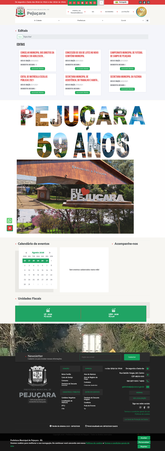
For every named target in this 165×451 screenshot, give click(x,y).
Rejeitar (144, 446)
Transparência (67, 20)
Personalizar (144, 442)
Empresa (103, 20)
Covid (52, 20)
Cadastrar (132, 357)
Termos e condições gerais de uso (137, 412)
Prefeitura (39, 20)
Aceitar (144, 438)
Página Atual (27, 37)
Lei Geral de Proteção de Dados (136, 419)
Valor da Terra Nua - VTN (135, 20)
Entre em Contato (86, 20)
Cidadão (117, 20)
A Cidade (25, 20)
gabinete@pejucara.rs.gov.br (133, 386)
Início (20, 37)
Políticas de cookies (142, 414)
